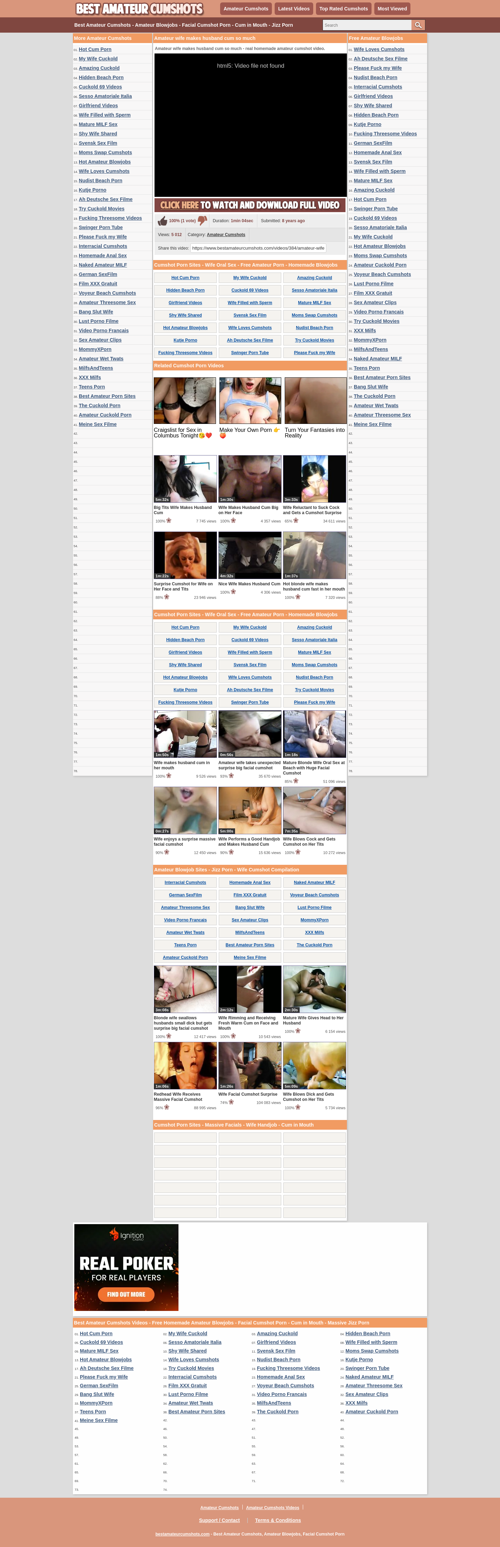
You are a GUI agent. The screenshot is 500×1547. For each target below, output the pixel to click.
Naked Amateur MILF (103, 265)
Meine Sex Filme (98, 424)
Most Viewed (392, 8)
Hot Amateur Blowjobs (105, 162)
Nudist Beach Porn (100, 180)
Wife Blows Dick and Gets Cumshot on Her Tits (308, 1097)
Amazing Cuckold (99, 68)
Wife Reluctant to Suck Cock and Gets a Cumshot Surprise (312, 510)
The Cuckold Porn (99, 405)
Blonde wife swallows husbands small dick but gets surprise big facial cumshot (183, 1023)
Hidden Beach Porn (101, 77)
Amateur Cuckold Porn (105, 415)
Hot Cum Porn (95, 49)
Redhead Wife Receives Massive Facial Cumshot (178, 1097)
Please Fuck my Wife (103, 237)
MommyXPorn (95, 349)
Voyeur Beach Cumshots (107, 293)
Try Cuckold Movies (101, 208)
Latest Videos (294, 8)
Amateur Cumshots (246, 8)
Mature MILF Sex (98, 124)
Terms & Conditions (278, 1520)
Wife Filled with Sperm (105, 115)
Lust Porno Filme (98, 321)
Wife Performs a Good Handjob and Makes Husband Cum (249, 842)
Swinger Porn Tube (101, 227)
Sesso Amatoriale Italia (105, 96)
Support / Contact (219, 1520)
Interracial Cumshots (103, 246)
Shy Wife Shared (98, 133)
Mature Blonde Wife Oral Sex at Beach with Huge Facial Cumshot (314, 768)
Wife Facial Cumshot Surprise (247, 1094)
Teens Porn (92, 387)
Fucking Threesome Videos (110, 218)
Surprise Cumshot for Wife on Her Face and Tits (183, 587)
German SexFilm (98, 274)
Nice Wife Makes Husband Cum (249, 584)
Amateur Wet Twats (101, 358)
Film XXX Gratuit (98, 283)
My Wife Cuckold (98, 58)
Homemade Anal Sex (103, 255)
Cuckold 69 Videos (100, 87)
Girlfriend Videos (98, 105)
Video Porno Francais (104, 330)
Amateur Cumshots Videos (272, 1507)
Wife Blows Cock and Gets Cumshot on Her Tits (309, 842)
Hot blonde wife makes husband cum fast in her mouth (314, 587)
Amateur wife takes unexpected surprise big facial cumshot (249, 765)
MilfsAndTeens (96, 368)
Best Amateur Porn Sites (107, 396)
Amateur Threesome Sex (107, 302)
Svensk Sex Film (98, 143)
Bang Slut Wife (96, 312)
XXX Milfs (90, 377)
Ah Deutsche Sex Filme (106, 199)
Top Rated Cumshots (343, 8)
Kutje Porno (92, 190)
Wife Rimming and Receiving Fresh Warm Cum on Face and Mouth (248, 1023)
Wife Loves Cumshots (104, 171)
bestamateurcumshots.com (183, 1534)
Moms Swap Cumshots (105, 152)
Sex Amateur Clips (100, 340)
